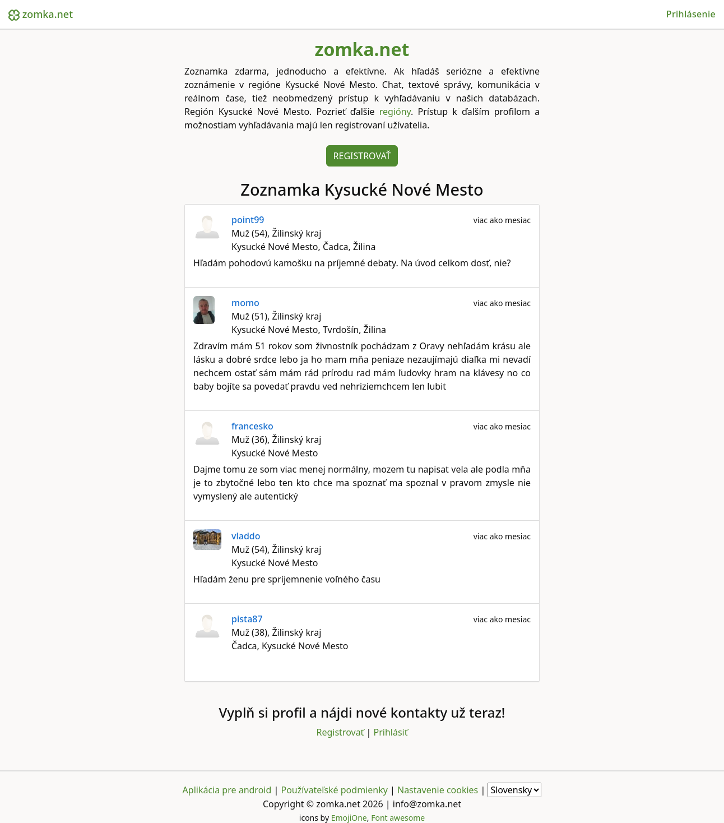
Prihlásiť (391, 732)
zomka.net (40, 14)
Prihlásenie (691, 14)
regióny (395, 111)
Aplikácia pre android (227, 790)
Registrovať (362, 156)
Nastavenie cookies (437, 790)
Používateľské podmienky (334, 790)
